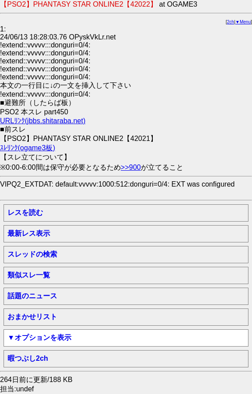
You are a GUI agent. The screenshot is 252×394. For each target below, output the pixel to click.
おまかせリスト (32, 316)
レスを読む (25, 212)
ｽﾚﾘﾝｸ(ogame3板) (27, 148)
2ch (230, 22)
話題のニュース (32, 296)
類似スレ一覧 (29, 275)
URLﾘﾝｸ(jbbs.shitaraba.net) (42, 121)
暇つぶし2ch (28, 358)
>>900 (131, 167)
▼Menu (243, 22)
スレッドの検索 (32, 254)
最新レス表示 (29, 233)
